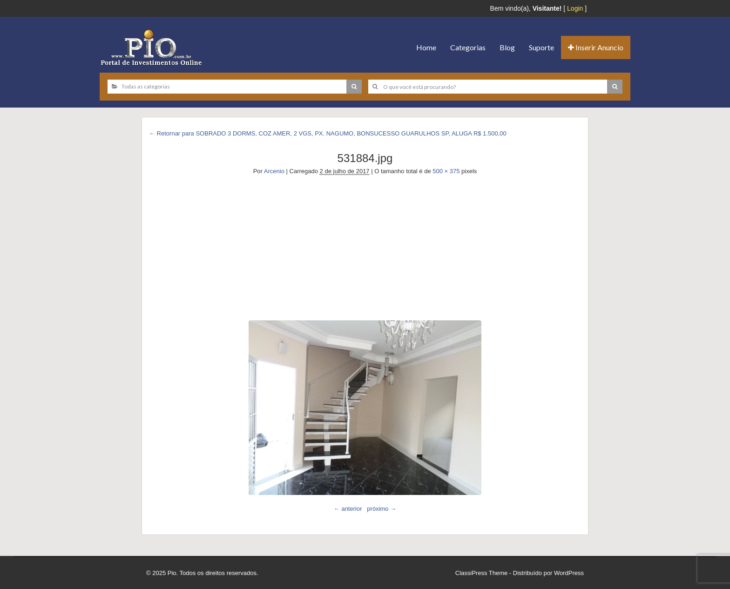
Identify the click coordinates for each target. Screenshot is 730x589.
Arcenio (274, 171)
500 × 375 (446, 171)
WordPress (569, 572)
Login (575, 8)
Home (426, 47)
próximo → (381, 508)
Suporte (541, 47)
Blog (507, 47)
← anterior (348, 508)
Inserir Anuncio (595, 47)
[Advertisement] (365, 246)
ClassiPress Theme (481, 572)
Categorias (468, 47)
